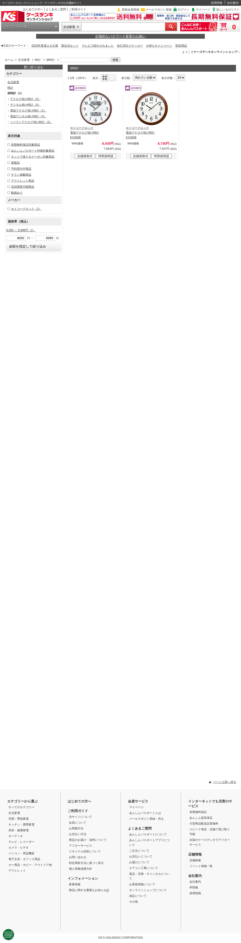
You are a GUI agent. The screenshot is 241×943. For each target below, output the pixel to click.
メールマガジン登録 (159, 9)
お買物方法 (76, 828)
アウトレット (17, 870)
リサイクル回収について (85, 851)
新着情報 (74, 884)
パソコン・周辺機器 (21, 853)
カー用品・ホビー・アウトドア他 (30, 865)
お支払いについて (140, 856)
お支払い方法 (77, 834)
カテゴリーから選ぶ (17, 26)
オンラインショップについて (148, 890)
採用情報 (216, 3)
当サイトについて (80, 817)
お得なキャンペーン (159, 45)
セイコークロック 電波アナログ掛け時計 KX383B (84, 132)
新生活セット (70, 45)
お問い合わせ (77, 857)
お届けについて (139, 862)
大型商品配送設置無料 (203, 823)
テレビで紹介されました (98, 45)
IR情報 (193, 887)
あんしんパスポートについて (148, 834)
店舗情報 (195, 854)
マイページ (203, 9)
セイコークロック (26, 209)
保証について (138, 896)
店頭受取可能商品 (22, 186)
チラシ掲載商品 (21, 174)
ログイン (183, 9)
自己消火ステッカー (130, 45)
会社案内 (233, 3)
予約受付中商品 (21, 168)
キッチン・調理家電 (21, 824)
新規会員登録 (130, 9)
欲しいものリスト (228, 9)
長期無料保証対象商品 (25, 144)
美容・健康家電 (18, 830)
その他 (133, 901)
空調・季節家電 (18, 818)
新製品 (15, 162)
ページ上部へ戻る (224, 782)
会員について (77, 822)
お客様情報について (142, 884)
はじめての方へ (33, 9)
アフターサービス (80, 845)
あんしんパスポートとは (145, 813)
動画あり (17, 192)
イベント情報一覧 (201, 866)
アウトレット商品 (22, 180)
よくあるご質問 (56, 9)
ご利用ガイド (77, 9)
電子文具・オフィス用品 (24, 859)
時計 (38, 60)
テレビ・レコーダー (21, 842)
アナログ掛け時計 (25, 99)
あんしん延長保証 (201, 817)
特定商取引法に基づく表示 (86, 863)
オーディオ (15, 836)
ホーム (9, 60)
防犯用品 (181, 45)
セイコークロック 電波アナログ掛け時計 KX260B (140, 132)
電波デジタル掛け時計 (28, 116)
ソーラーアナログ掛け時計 (31, 122)
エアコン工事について (143, 868)
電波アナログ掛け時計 (28, 110)
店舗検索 (195, 860)
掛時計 (50, 60)
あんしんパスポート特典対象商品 (32, 150)
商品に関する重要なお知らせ (89, 890)
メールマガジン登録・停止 (146, 818)
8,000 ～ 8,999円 (20, 230)
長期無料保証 (198, 812)
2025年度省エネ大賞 (44, 45)
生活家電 (69, 27)
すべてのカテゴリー (21, 807)
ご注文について (139, 850)
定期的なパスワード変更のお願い (120, 36)
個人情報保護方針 (80, 868)
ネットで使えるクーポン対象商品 (32, 156)
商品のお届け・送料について (88, 840)
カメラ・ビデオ (18, 847)
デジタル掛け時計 (25, 104)
